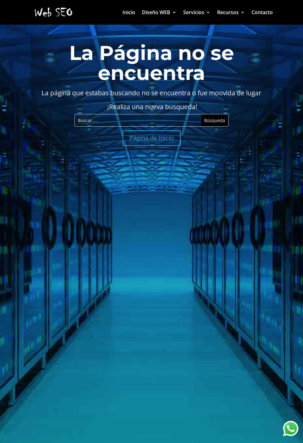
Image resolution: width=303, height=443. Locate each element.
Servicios (193, 13)
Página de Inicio (151, 138)
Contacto (262, 13)
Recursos (228, 13)
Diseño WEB (156, 13)
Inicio (129, 13)
